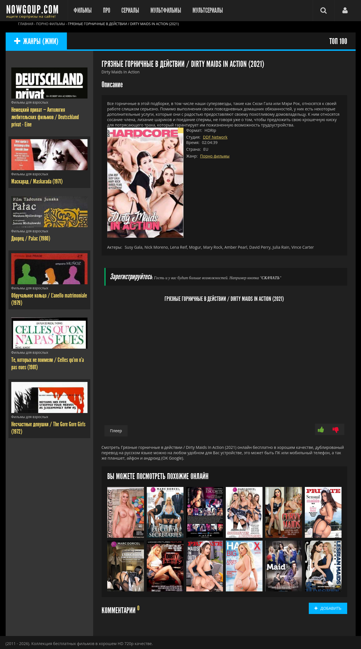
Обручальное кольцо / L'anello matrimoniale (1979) (49, 299)
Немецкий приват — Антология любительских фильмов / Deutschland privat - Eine (45, 117)
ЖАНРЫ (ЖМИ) (36, 41)
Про (106, 10)
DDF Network (215, 137)
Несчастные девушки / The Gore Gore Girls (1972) (48, 428)
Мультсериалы (207, 10)
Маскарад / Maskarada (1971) (37, 181)
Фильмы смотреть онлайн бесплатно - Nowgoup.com (34, 10)
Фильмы (83, 10)
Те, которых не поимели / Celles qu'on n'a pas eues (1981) (47, 363)
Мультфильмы (165, 10)
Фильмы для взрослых (29, 102)
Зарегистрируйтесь (131, 276)
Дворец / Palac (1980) (30, 238)
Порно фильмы (214, 156)
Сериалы (130, 10)
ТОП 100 (338, 41)
